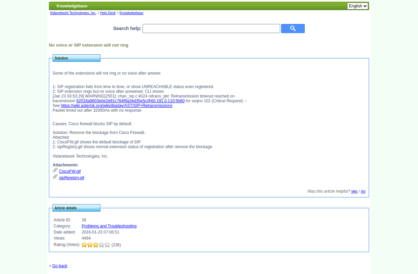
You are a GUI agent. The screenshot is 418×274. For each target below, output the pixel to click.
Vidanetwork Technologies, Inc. (73, 13)
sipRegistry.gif (71, 177)
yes (354, 191)
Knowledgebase (131, 13)
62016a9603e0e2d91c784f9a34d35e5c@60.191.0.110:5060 (131, 101)
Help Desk (108, 13)
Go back (59, 266)
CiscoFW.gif (70, 171)
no (363, 191)
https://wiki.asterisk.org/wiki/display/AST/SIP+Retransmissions (116, 105)
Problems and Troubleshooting (109, 226)
